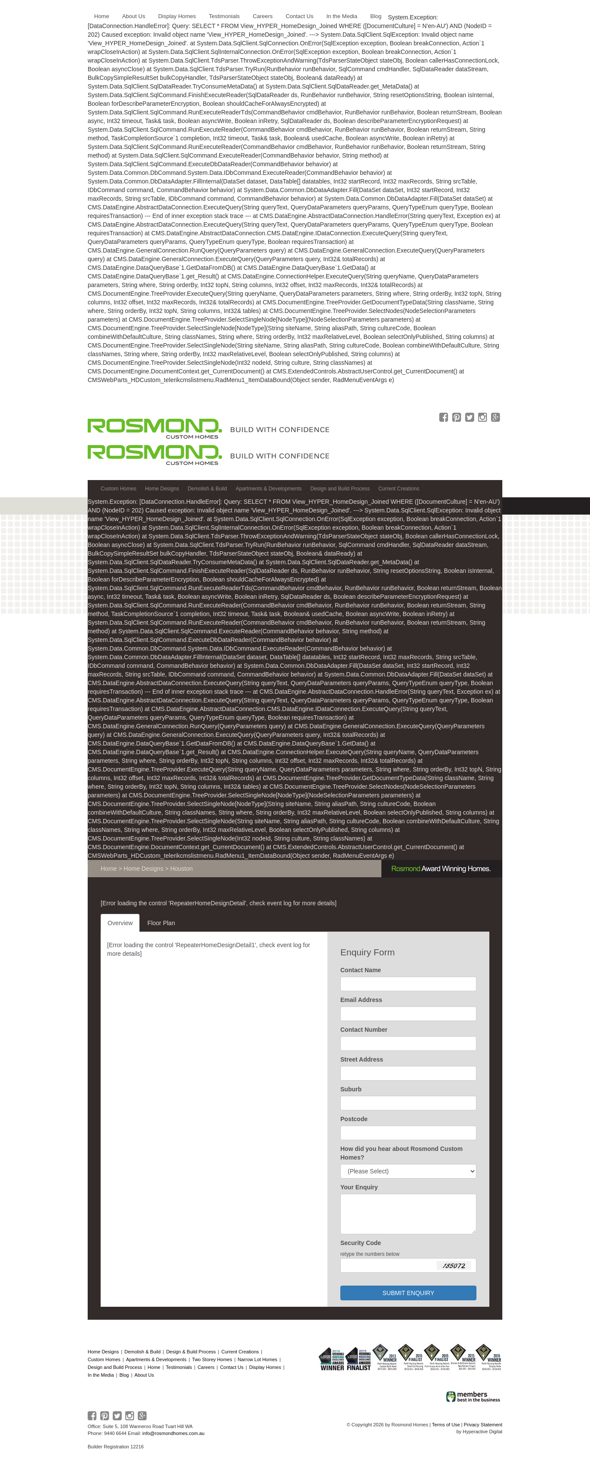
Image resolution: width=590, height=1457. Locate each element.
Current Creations (240, 1351)
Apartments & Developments (156, 1359)
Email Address (361, 999)
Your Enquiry (359, 1187)
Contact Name (360, 970)
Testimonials (179, 1367)
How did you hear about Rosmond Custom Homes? (401, 1153)
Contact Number (363, 1029)
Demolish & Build (142, 1351)
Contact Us (231, 1367)
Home (109, 868)
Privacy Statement (483, 1424)
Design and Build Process (115, 1367)
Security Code (360, 1242)
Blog (124, 1375)
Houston (181, 868)
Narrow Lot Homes (257, 1359)
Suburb (351, 1089)
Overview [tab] (120, 923)
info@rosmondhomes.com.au (174, 1433)
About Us (144, 1375)
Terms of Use (446, 1424)
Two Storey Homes (212, 1359)
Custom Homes (104, 1359)
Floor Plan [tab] (161, 923)
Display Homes (265, 1367)
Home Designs (143, 868)
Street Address (361, 1059)
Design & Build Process (191, 1351)
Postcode (354, 1119)
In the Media (101, 1375)
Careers (205, 1367)
